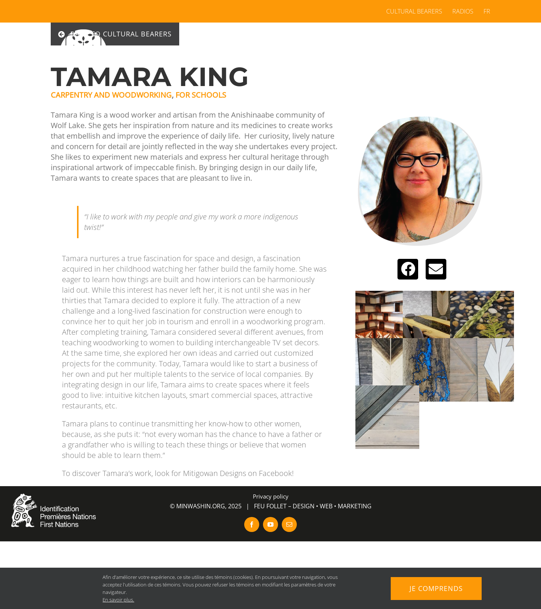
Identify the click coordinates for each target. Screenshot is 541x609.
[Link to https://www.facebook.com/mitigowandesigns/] (407, 269)
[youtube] (270, 524)
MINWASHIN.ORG (200, 506)
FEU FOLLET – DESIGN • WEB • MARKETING (313, 506)
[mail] (289, 524)
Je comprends (436, 588)
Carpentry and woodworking (111, 95)
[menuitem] (484, 11)
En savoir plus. (118, 599)
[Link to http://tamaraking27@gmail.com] (436, 269)
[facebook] (251, 524)
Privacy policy (271, 496)
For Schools (200, 95)
